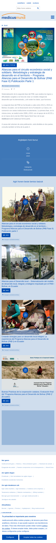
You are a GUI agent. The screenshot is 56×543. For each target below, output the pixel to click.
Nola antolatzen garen (30, 464)
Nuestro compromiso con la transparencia (30, 467)
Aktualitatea (6, 505)
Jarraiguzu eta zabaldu (9, 499)
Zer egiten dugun (8, 473)
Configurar (10, 537)
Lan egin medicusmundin (30, 496)
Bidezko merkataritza (24, 492)
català (29, 3)
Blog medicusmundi (38, 508)
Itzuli (5, 25)
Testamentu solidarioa (8, 492)
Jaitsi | (10, 65)
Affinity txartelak (38, 492)
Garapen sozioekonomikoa (11, 86)
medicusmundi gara (8, 464)
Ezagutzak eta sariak (8, 467)
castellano (21, 3)
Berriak (4, 508)
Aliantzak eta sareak (45, 464)
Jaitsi (7, 235)
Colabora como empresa (35, 489)
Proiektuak (5, 476)
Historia (18, 464)
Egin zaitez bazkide (8, 489)
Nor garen (5, 460)
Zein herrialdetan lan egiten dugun (21, 476)
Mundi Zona (49, 467)
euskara (36, 3)
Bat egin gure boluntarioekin (10, 496)
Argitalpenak (26, 508)
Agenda (10, 508)
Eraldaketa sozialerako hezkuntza (12, 480)
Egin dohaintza (20, 489)
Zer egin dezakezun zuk (10, 485)
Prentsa (17, 508)
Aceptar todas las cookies (33, 537)
